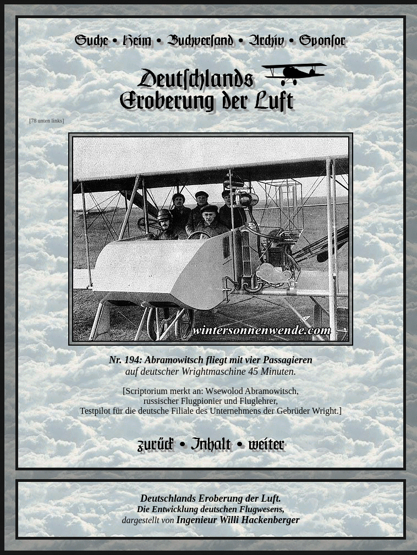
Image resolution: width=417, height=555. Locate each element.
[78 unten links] (46, 121)
